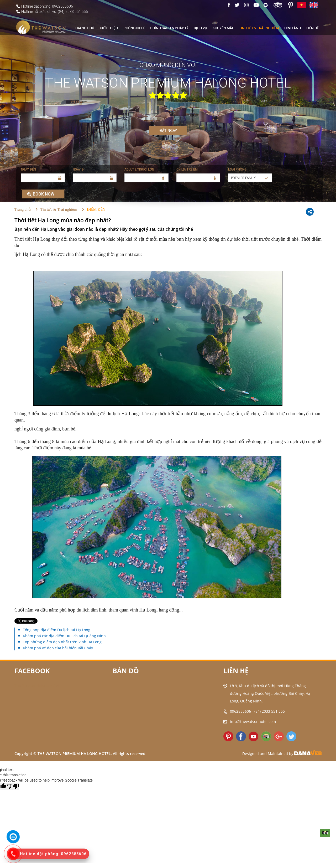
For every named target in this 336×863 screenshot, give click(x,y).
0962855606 (240, 711)
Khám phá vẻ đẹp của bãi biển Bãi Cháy (58, 647)
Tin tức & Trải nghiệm (58, 209)
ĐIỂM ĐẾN (96, 209)
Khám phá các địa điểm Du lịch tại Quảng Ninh (64, 635)
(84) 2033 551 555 (269, 711)
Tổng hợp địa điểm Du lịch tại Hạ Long (56, 629)
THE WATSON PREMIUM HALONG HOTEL (168, 83)
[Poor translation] (13, 786)
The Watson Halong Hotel (36, 685)
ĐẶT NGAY (168, 131)
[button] (250, 177)
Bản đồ (126, 670)
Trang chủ (22, 209)
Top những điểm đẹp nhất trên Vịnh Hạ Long (62, 641)
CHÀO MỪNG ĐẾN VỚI (168, 65)
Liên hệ (236, 670)
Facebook (32, 670)
